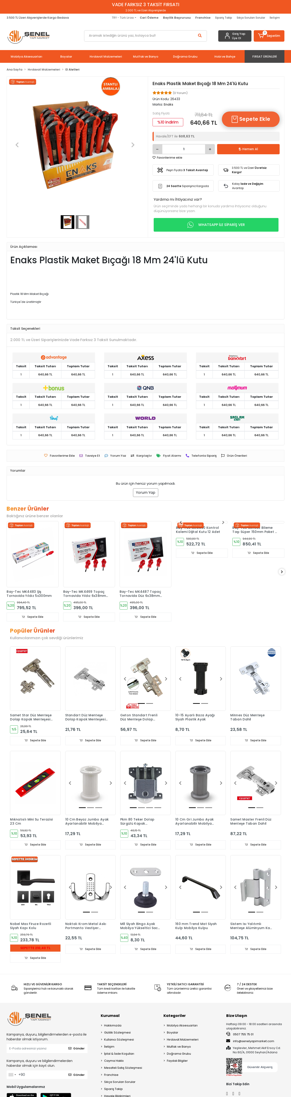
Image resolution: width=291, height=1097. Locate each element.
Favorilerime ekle (167, 157)
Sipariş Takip (223, 18)
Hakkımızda (112, 1026)
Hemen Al (248, 149)
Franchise (111, 1075)
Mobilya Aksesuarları (182, 1026)
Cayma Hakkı (114, 1061)
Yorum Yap (145, 492)
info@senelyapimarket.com (250, 1041)
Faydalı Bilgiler (177, 1061)
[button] (269, 36)
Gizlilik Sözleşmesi (117, 1033)
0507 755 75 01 (239, 1034)
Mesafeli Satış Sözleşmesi (123, 1068)
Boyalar (172, 1033)
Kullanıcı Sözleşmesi (119, 1040)
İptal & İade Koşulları (119, 1054)
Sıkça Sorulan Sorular (251, 18)
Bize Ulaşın (236, 1016)
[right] (284, 572)
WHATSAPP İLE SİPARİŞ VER (216, 225)
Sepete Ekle (250, 119)
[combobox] (12, 1075)
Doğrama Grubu (179, 1054)
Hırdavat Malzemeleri (182, 1040)
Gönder (76, 1049)
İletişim (275, 18)
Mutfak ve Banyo (179, 1047)
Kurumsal (110, 1016)
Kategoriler (174, 1016)
